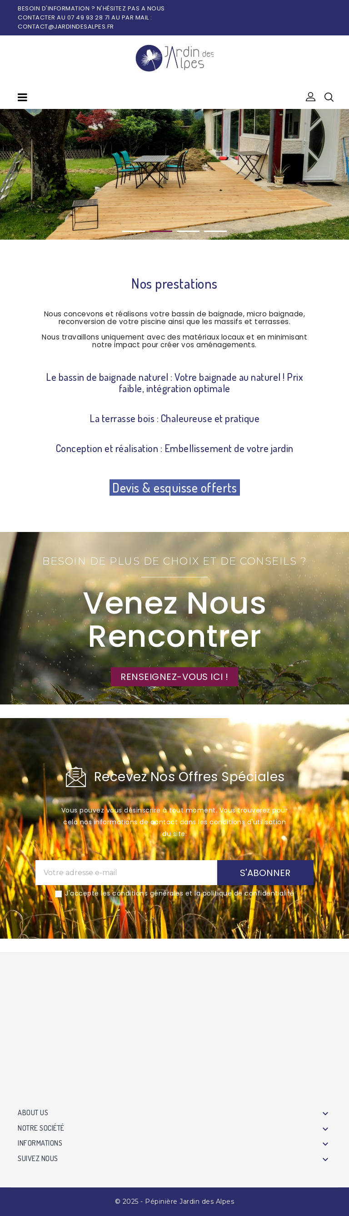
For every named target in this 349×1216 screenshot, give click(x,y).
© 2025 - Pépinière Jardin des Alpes (174, 1201)
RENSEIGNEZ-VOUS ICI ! (174, 676)
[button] (311, 97)
